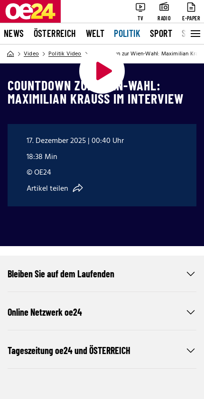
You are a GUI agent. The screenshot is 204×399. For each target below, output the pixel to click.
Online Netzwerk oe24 (102, 312)
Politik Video (65, 54)
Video (31, 54)
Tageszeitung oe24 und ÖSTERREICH (102, 350)
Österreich (55, 33)
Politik (127, 33)
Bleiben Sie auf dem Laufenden (102, 273)
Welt (95, 33)
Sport (161, 33)
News (14, 33)
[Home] (10, 54)
